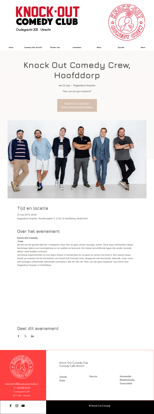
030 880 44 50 (23, 387)
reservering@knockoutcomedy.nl (21, 383)
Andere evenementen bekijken (77, 107)
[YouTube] (23, 406)
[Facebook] (10, 406)
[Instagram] (17, 406)
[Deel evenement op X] (25, 336)
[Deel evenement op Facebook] (18, 336)
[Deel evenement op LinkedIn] (32, 336)
